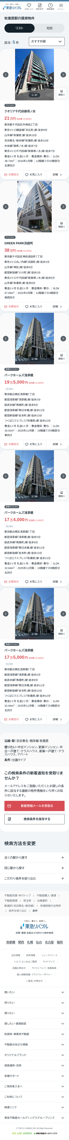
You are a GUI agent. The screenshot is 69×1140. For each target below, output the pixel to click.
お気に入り (34, 174)
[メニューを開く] (61, 6)
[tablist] (34, 28)
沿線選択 (42, 900)
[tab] (19, 28)
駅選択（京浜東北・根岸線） (19, 905)
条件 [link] (35, 910)
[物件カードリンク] (34, 109)
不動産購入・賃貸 (46, 895)
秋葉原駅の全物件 (50, 905)
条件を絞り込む (18, 910)
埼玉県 (27, 900)
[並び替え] (47, 41)
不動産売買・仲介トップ (17, 895)
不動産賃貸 (10, 900)
